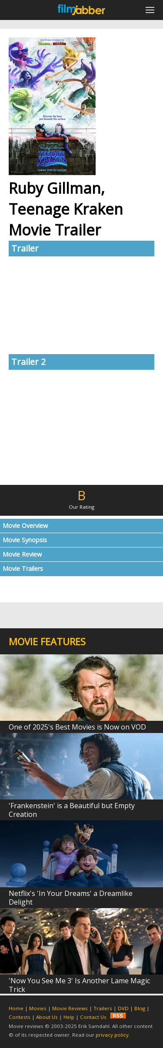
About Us (47, 1017)
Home (16, 1008)
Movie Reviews (70, 1008)
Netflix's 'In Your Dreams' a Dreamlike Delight (71, 897)
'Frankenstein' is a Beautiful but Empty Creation (72, 810)
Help (68, 1017)
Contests (19, 1017)
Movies (38, 1008)
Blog (139, 1008)
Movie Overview (25, 525)
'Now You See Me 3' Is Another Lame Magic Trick (79, 985)
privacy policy (112, 1034)
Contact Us (93, 1017)
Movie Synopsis (25, 540)
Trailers (102, 1008)
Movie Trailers (23, 568)
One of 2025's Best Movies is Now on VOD (77, 727)
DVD (123, 1008)
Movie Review (22, 554)
